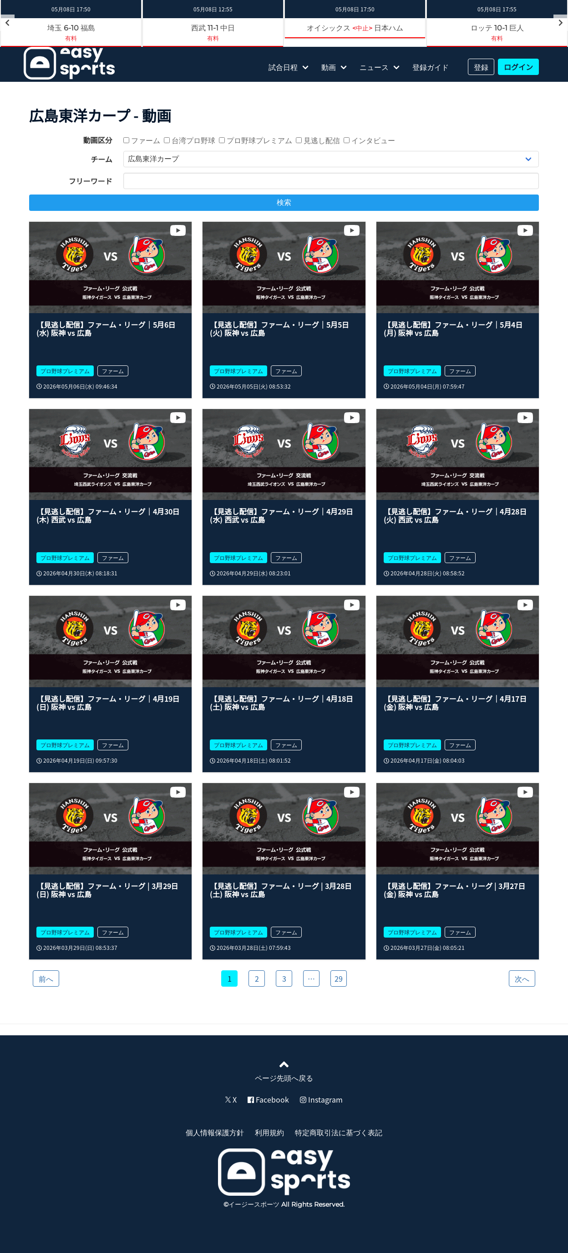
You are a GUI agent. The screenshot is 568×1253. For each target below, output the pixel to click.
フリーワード (90, 180)
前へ (46, 978)
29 (339, 978)
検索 (284, 202)
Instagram (321, 1099)
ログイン (518, 66)
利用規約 (269, 1132)
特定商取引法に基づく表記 (338, 1132)
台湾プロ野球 (189, 140)
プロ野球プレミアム (255, 140)
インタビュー (369, 140)
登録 (481, 66)
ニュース (374, 66)
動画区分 (97, 140)
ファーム (141, 140)
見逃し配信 (318, 140)
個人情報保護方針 (215, 1132)
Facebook (268, 1099)
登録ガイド (430, 66)
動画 (328, 66)
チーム (101, 159)
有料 (71, 38)
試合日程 (283, 66)
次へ (522, 978)
